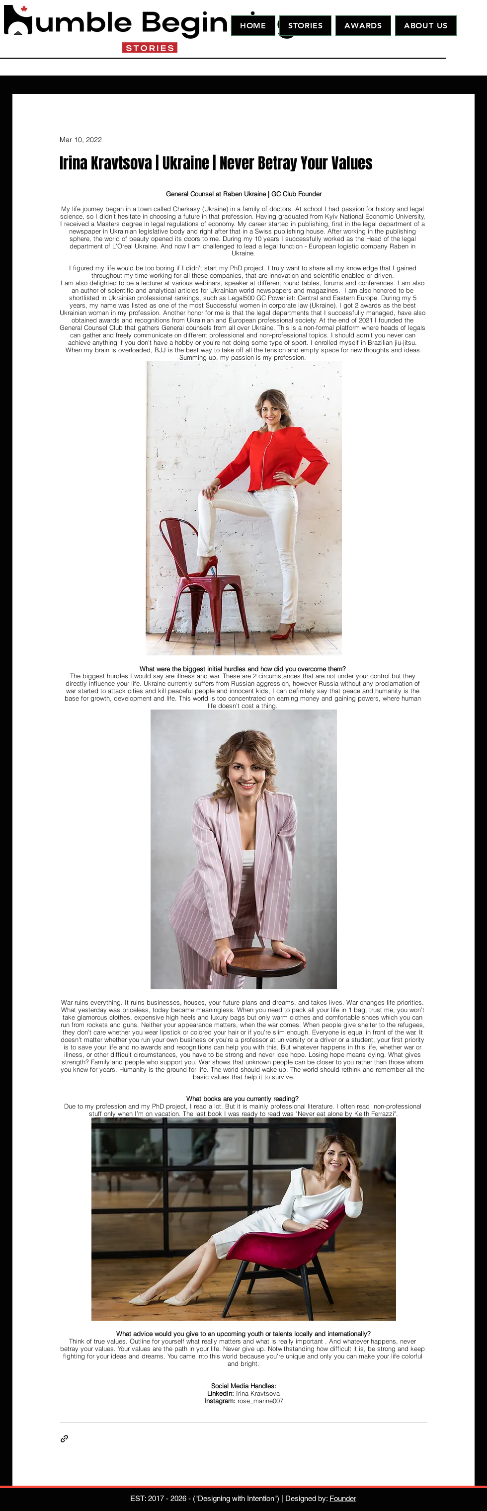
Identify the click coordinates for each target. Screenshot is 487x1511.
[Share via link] (64, 1438)
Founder (342, 1498)
